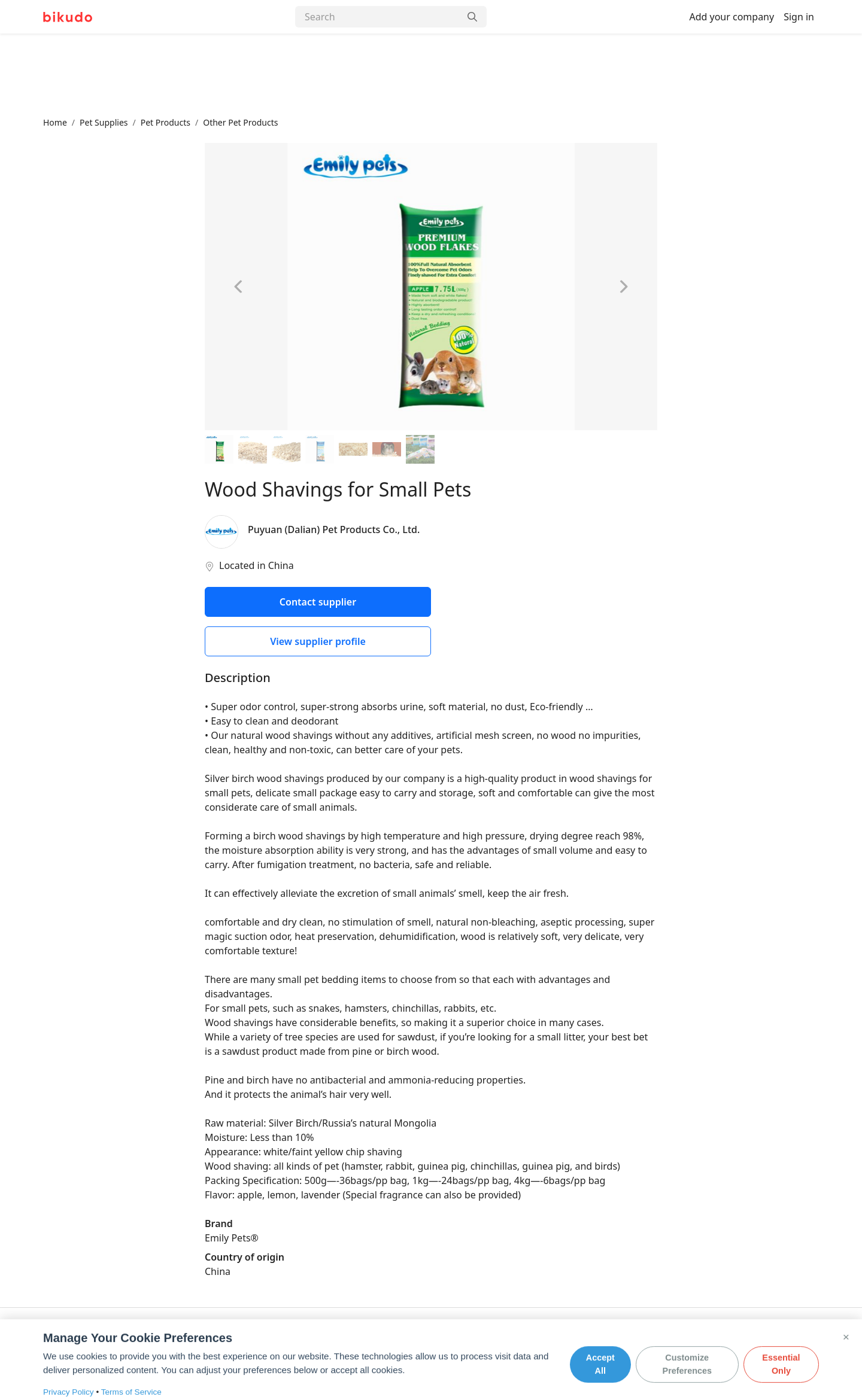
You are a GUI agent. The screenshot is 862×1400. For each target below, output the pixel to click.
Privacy (170, 1343)
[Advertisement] (431, 75)
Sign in (799, 16)
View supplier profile (318, 641)
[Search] (377, 17)
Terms (211, 1343)
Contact (96, 1343)
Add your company (731, 16)
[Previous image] (238, 286)
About (55, 1343)
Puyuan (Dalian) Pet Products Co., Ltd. (334, 529)
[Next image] (623, 286)
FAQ (134, 1343)
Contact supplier (318, 601)
